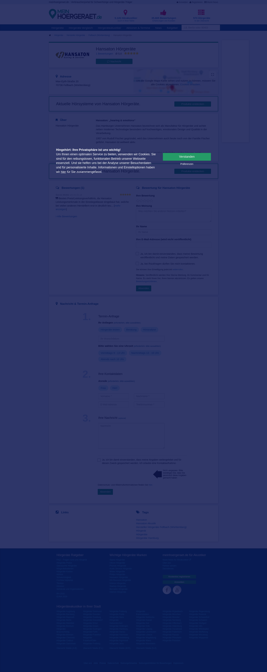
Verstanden (187, 156)
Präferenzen (186, 164)
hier (63, 171)
